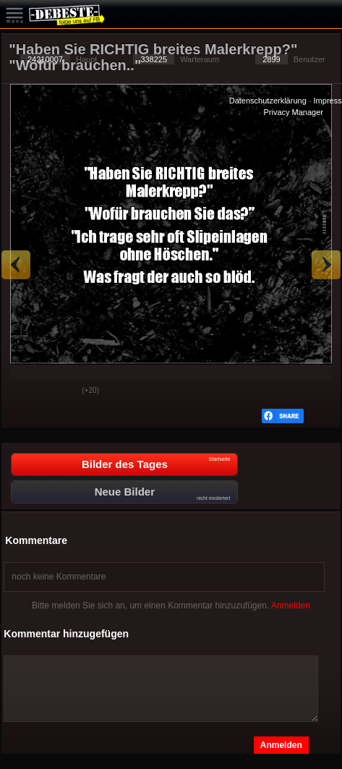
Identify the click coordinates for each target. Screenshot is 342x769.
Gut (24, 391)
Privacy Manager (293, 112)
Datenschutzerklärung (268, 100)
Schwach (60, 391)
